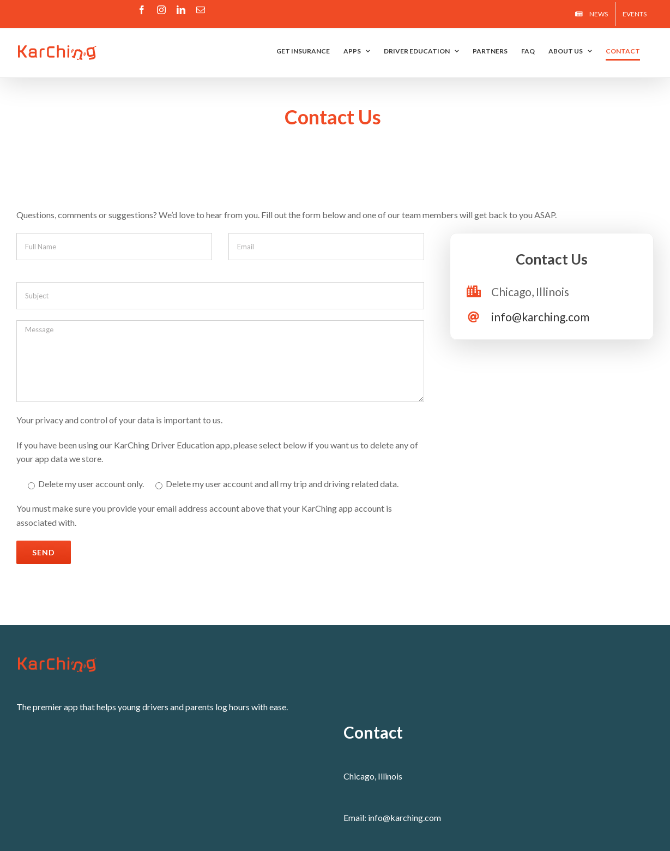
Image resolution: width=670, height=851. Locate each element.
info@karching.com (540, 316)
